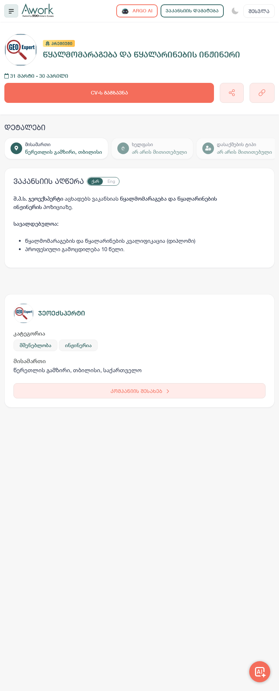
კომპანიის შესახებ (139, 391)
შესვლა (259, 11)
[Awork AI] (259, 671)
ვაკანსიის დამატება (192, 10)
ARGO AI (137, 11)
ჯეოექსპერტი (61, 313)
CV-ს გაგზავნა (109, 93)
